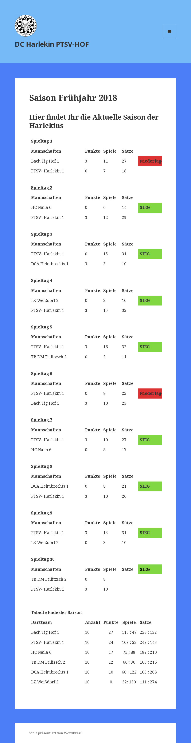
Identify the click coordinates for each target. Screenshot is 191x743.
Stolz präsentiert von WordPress (55, 733)
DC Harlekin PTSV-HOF (52, 44)
